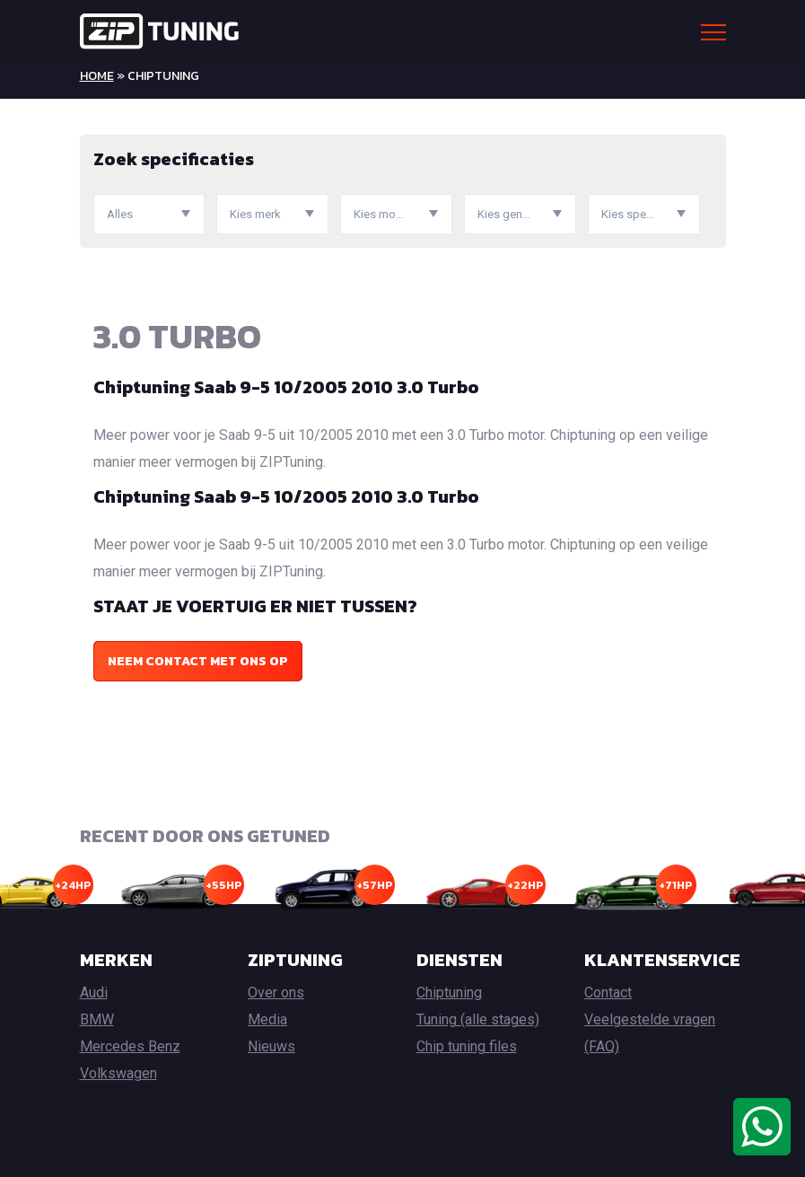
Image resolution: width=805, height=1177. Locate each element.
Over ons (276, 992)
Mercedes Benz (130, 1046)
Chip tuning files (466, 1046)
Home (97, 75)
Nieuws (271, 1046)
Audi (94, 992)
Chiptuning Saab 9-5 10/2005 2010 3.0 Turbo (286, 386)
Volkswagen (118, 1073)
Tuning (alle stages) (477, 1019)
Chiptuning (449, 992)
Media (267, 1019)
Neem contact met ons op (198, 661)
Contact (608, 992)
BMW (97, 1019)
